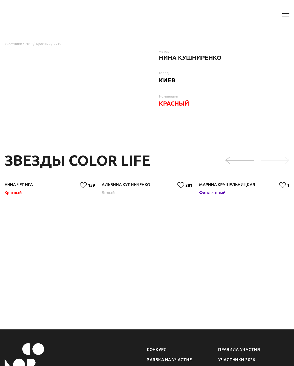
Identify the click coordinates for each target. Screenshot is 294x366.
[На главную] (138, 15)
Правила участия (239, 349)
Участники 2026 (236, 359)
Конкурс (157, 349)
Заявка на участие (169, 359)
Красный (43, 44)
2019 (29, 44)
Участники (13, 44)
